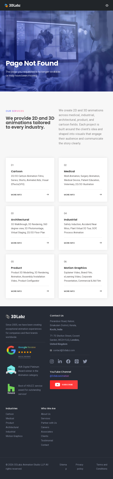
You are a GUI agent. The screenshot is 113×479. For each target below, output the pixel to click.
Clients (44, 436)
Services (45, 418)
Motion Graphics (75, 268)
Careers (45, 427)
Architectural (20, 219)
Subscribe (64, 384)
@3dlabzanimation (59, 376)
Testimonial (47, 440)
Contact (45, 445)
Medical (69, 171)
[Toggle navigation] (107, 5)
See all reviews (24, 356)
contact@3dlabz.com (64, 350)
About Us (45, 414)
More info (30, 194)
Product (16, 268)
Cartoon (17, 171)
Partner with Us (49, 422)
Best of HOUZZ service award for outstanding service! (30, 389)
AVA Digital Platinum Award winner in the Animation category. (28, 370)
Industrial (70, 219)
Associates (47, 431)
